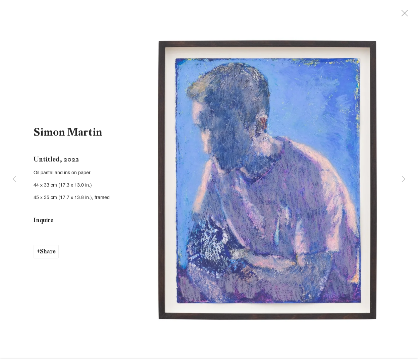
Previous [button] (14, 179)
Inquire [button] (43, 223)
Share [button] (48, 254)
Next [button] (403, 179)
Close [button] (407, 15)
